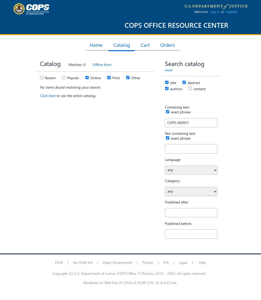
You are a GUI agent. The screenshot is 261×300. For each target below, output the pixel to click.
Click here (48, 95)
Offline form (102, 64)
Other (135, 77)
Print (115, 77)
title (172, 82)
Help (202, 262)
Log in (214, 11)
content (199, 88)
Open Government (117, 262)
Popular (72, 77)
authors (175, 88)
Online (95, 77)
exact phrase (180, 112)
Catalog (121, 45)
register (232, 11)
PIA (166, 262)
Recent (50, 77)
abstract (193, 82)
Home (96, 45)
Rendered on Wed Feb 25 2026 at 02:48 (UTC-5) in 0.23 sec (130, 282)
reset (169, 69)
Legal (183, 262)
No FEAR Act (83, 262)
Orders (167, 45)
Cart (145, 45)
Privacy (147, 262)
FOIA (59, 262)
